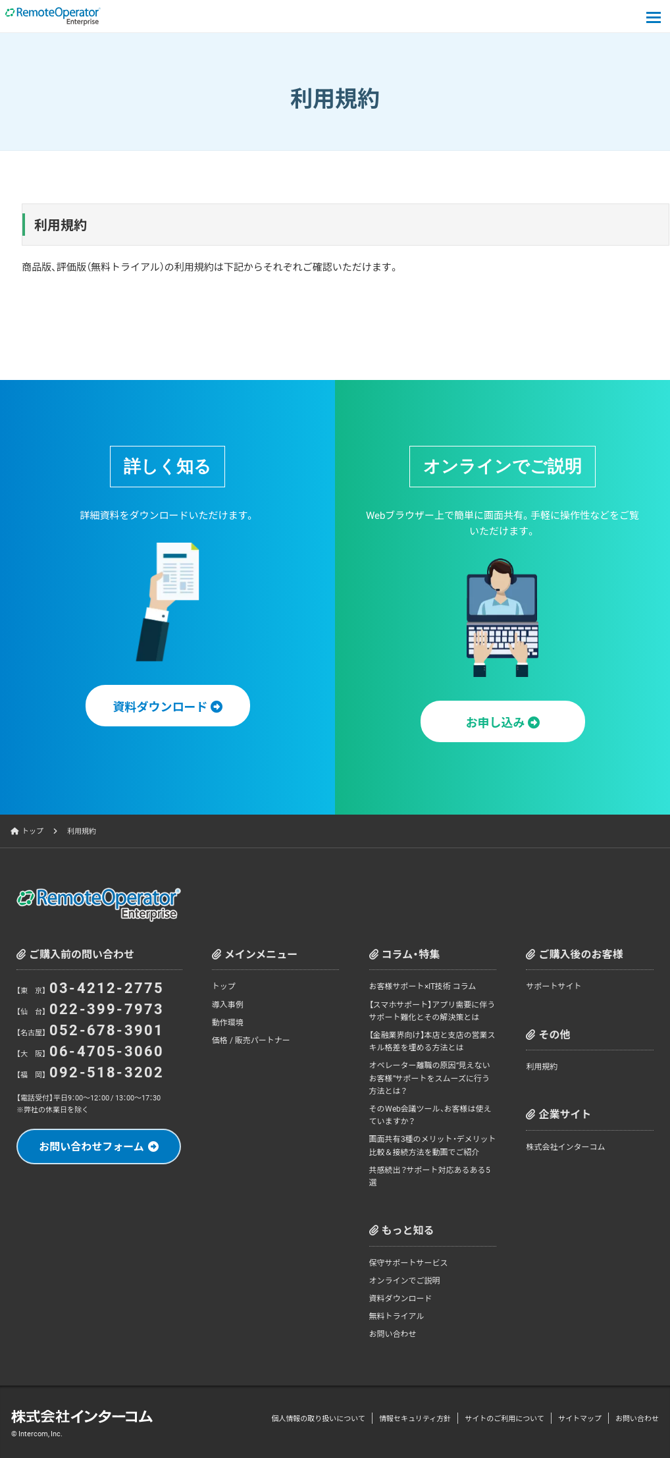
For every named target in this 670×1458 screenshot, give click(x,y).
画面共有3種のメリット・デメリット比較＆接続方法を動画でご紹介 (432, 1145)
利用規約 (541, 1066)
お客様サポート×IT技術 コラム (423, 986)
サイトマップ (580, 1418)
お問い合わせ (393, 1333)
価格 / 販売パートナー (251, 1040)
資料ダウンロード (400, 1298)
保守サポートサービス (408, 1262)
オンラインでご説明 (404, 1280)
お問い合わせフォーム (91, 1146)
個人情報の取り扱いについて (318, 1418)
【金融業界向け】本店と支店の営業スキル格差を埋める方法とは (432, 1041)
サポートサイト (553, 986)
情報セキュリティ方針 (415, 1418)
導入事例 (228, 1004)
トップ (32, 830)
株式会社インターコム (565, 1146)
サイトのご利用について (504, 1418)
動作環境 (228, 1022)
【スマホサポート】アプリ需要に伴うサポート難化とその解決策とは (432, 1010)
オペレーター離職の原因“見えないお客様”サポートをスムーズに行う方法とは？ (429, 1077)
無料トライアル (397, 1316)
